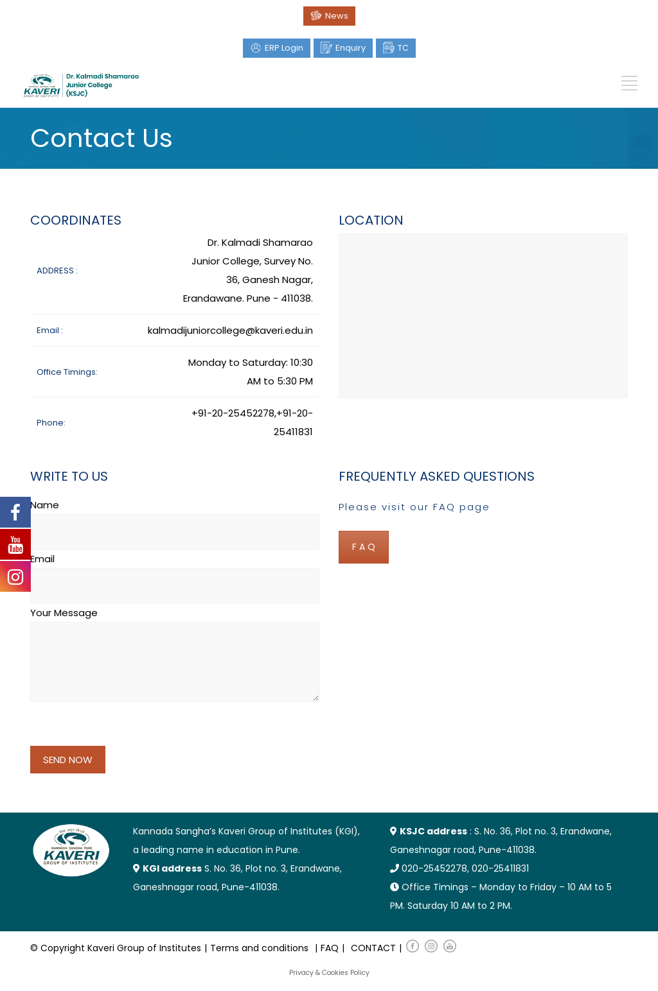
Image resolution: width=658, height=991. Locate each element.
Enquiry (350, 48)
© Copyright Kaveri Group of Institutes (115, 948)
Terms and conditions (259, 948)
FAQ (330, 948)
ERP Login (284, 48)
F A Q (363, 546)
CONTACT (373, 948)
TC (403, 48)
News (336, 16)
